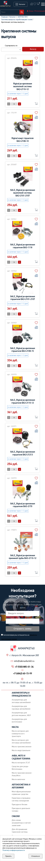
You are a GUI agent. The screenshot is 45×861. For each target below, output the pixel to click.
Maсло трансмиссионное (21, 746)
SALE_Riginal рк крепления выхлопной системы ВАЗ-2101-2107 (22, 193)
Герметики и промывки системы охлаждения (21, 799)
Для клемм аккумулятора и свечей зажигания (21, 823)
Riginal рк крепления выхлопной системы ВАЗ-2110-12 (22, 86)
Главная (4, 17)
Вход (31, 11)
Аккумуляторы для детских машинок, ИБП (21, 714)
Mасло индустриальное (21, 750)
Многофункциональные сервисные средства (21, 792)
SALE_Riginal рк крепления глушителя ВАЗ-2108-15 (22, 349)
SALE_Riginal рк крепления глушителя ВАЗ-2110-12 (22, 401)
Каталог (12, 17)
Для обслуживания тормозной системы (19, 830)
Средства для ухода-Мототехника (20, 767)
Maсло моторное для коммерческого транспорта (20, 733)
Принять (8, 856)
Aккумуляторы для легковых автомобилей (21, 701)
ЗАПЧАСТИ (22, 17)
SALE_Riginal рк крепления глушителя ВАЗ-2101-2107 (22, 297)
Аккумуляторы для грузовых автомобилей (21, 707)
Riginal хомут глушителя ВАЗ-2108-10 (22, 139)
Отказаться (35, 856)
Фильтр (33, 49)
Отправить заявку (22, 628)
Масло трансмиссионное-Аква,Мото (22, 774)
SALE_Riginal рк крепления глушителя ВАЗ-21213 (22, 453)
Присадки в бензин (19, 804)
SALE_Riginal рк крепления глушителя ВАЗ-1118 (22, 246)
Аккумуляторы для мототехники (19, 720)
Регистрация (39, 11)
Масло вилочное (18, 779)
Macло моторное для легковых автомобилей (21, 741)
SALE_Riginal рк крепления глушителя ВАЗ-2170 (22, 505)
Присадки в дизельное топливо (21, 809)
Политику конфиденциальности (14, 850)
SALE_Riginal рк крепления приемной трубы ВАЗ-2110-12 (22, 556)
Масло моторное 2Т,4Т (21, 762)
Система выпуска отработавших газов (16, 19)
